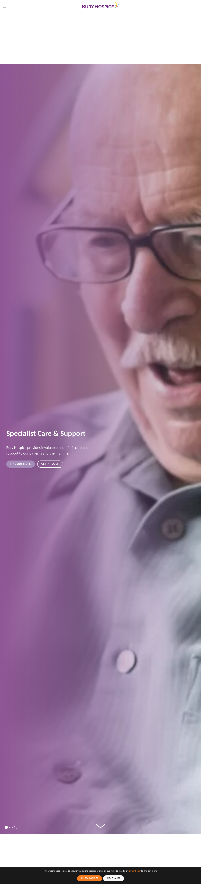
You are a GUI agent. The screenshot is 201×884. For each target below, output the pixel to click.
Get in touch (58, 463)
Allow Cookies (89, 878)
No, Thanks (113, 878)
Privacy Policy (134, 871)
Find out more (23, 463)
